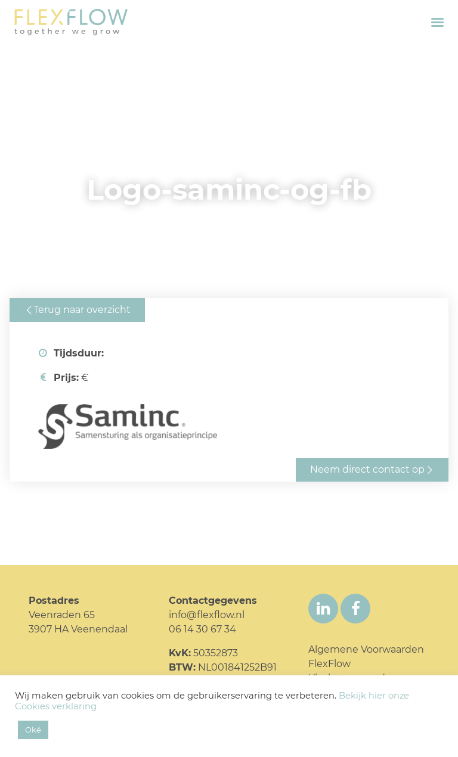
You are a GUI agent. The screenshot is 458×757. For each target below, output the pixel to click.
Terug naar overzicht (82, 309)
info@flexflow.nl (207, 615)
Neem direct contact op (367, 469)
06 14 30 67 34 (202, 629)
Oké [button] (33, 729)
